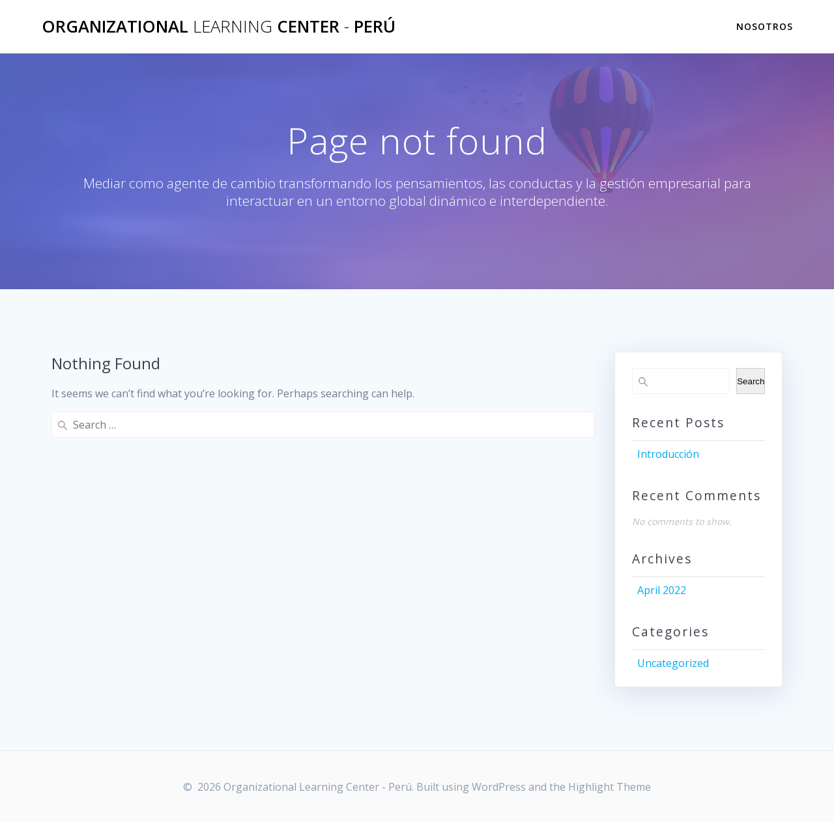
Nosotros (764, 26)
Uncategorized (673, 663)
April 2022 (661, 590)
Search (750, 381)
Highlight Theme (609, 787)
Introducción (668, 454)
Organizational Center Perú (218, 26)
